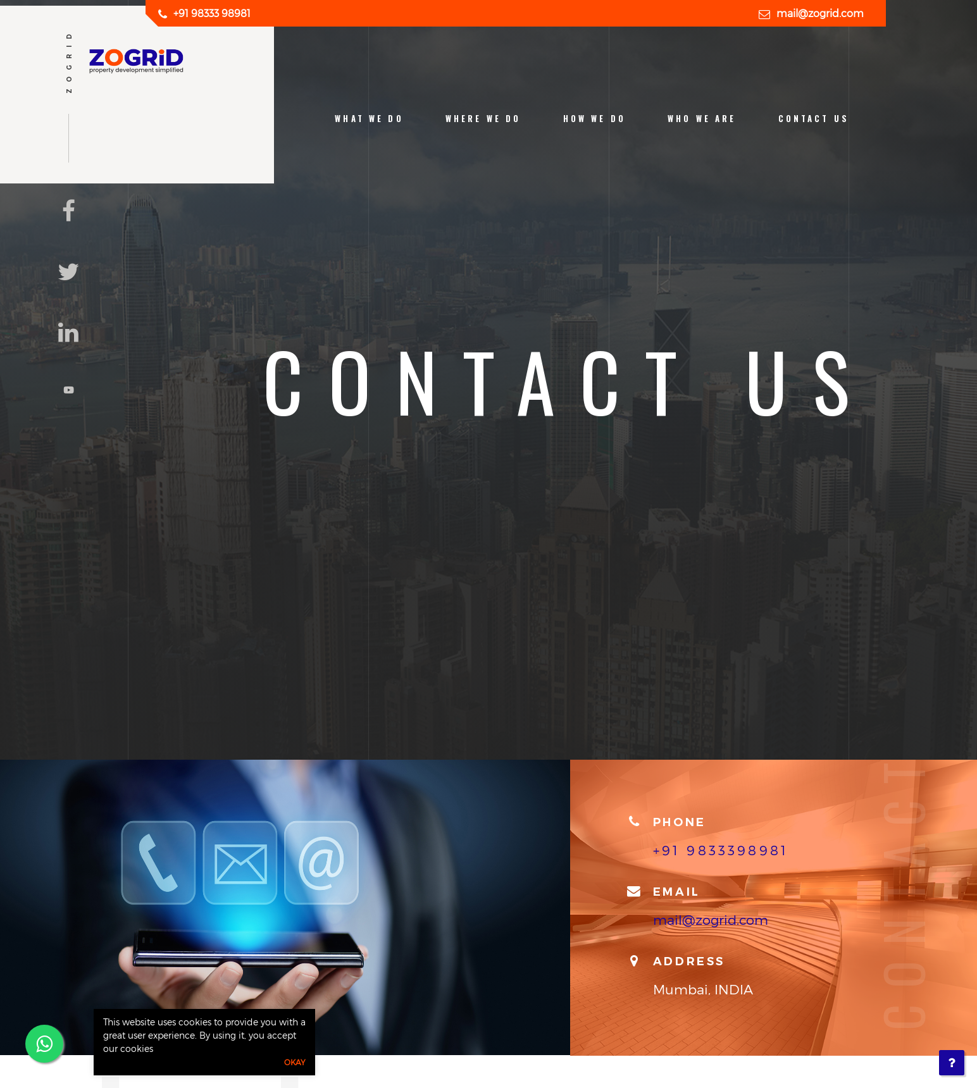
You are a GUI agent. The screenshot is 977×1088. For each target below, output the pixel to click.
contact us (813, 119)
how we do (594, 119)
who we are (702, 119)
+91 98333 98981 (212, 13)
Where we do (483, 119)
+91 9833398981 (720, 850)
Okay (295, 1062)
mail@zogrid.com (820, 13)
